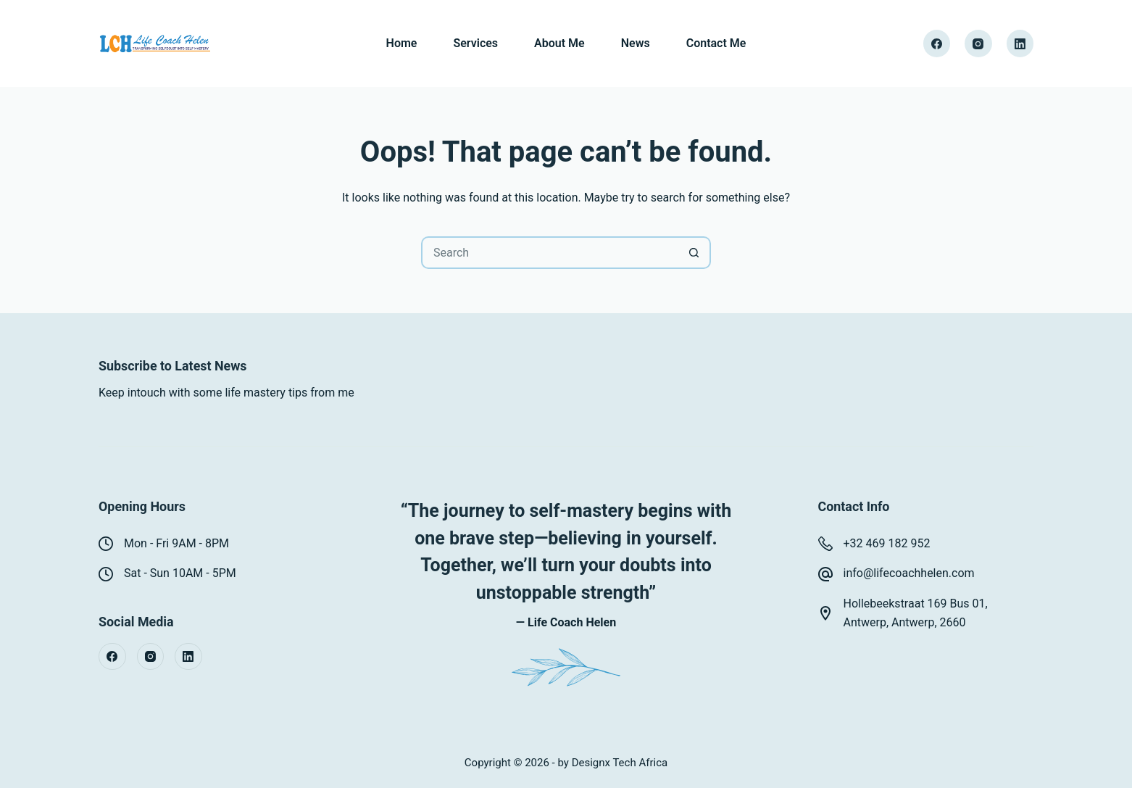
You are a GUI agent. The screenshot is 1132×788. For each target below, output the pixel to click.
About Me (559, 43)
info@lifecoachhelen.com (909, 573)
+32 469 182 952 (887, 543)
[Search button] (694, 252)
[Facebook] (937, 43)
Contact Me (716, 43)
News (635, 43)
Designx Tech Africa (620, 762)
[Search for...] (549, 252)
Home (401, 43)
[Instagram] (978, 43)
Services (475, 43)
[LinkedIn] (1020, 43)
